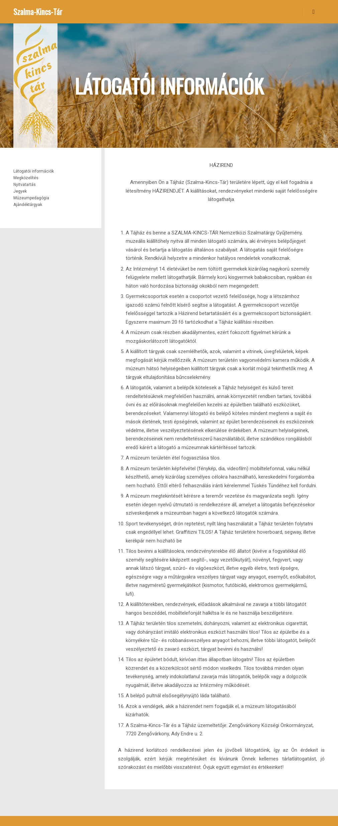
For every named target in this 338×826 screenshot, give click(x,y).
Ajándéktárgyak (27, 204)
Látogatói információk (33, 171)
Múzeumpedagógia (31, 198)
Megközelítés (25, 178)
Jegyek (20, 191)
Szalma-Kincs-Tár (37, 11)
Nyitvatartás (24, 184)
